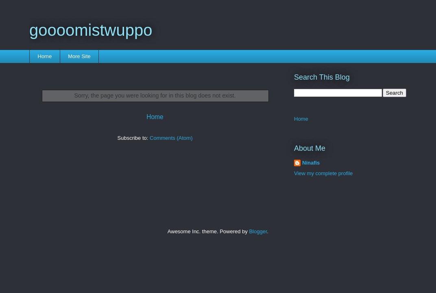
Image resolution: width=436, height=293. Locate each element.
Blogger (258, 231)
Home (45, 56)
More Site (79, 56)
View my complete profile (323, 173)
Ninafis (311, 163)
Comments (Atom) (171, 138)
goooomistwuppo (90, 30)
